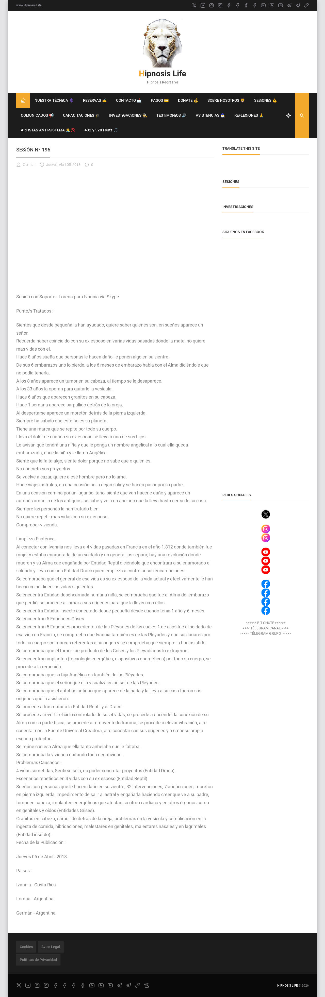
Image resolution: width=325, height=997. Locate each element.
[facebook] (228, 5)
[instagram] (211, 5)
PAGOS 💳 (160, 100)
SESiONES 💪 (265, 100)
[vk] (203, 5)
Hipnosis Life (162, 73)
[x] (194, 5)
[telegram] (289, 5)
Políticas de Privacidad (38, 960)
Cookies (26, 947)
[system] (288, 115)
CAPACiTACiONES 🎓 (81, 115)
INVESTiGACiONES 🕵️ (128, 115)
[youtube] (263, 5)
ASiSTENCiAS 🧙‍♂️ (210, 115)
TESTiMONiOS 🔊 (171, 115)
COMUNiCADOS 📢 (37, 115)
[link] (306, 5)
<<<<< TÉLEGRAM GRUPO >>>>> (265, 633)
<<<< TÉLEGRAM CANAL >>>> (265, 628)
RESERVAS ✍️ (95, 100)
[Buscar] (302, 115)
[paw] (146, 985)
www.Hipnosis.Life (28, 5)
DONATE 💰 (188, 100)
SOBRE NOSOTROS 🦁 (226, 100)
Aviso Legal (50, 947)
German (26, 164)
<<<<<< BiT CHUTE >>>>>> (266, 623)
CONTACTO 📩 (129, 100)
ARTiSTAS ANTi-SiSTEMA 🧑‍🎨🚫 (48, 130)
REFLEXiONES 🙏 (249, 115)
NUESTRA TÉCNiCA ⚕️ (54, 100)
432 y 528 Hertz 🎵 (101, 130)
